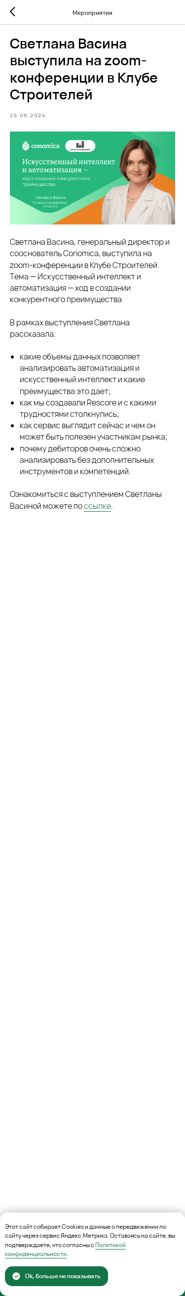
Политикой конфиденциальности (65, 1249)
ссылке (97, 505)
